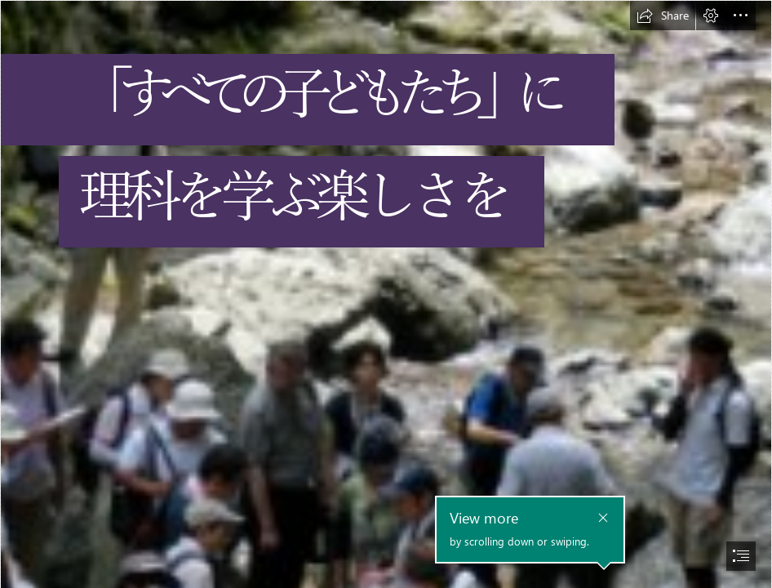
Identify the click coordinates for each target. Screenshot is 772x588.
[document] (386, 294)
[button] (662, 15)
